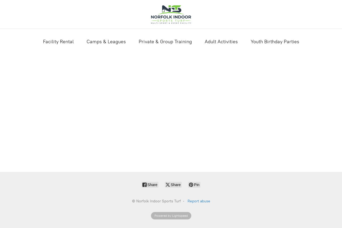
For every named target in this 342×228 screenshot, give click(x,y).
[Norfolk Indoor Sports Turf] (171, 14)
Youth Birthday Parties (275, 42)
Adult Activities (221, 42)
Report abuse (199, 201)
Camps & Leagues (106, 42)
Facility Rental (58, 42)
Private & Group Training (165, 42)
